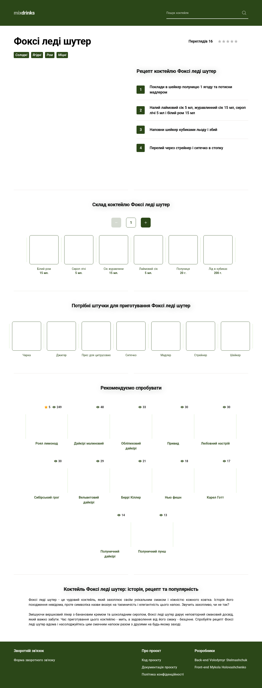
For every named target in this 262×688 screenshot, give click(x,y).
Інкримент (146, 222)
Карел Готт (215, 497)
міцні (62, 55)
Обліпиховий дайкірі (131, 445)
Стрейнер (200, 355)
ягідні (37, 55)
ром (50, 55)
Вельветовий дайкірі (89, 499)
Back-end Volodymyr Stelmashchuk (221, 660)
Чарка (27, 355)
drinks (24, 13)
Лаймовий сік (148, 268)
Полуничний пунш (152, 551)
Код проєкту (151, 660)
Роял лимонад (46, 443)
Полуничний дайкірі (110, 553)
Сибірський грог (46, 497)
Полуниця (183, 268)
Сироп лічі (79, 268)
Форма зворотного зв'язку (34, 660)
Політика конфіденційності (163, 674)
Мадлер (165, 355)
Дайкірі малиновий (89, 443)
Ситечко (131, 355)
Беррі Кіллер (131, 497)
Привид (173, 443)
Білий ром (44, 268)
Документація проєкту (159, 667)
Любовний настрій (215, 443)
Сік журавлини (114, 268)
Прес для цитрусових (96, 355)
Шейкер (235, 355)
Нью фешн (173, 497)
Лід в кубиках (218, 268)
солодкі (21, 55)
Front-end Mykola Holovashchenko (220, 667)
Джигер (61, 355)
